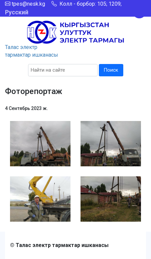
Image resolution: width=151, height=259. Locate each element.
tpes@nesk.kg (28, 4)
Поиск (111, 70)
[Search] (63, 70)
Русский (16, 12)
